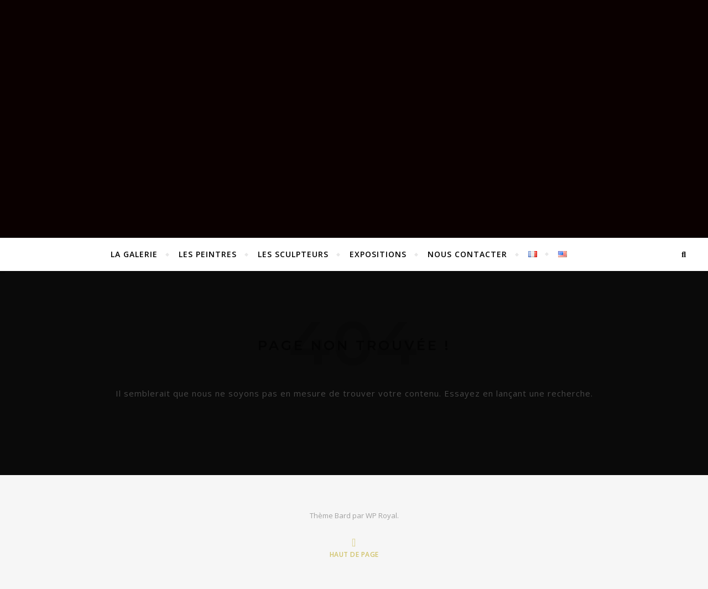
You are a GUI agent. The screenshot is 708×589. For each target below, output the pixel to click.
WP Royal (381, 515)
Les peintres (208, 254)
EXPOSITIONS (378, 254)
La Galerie (134, 254)
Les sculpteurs (293, 254)
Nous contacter (467, 254)
